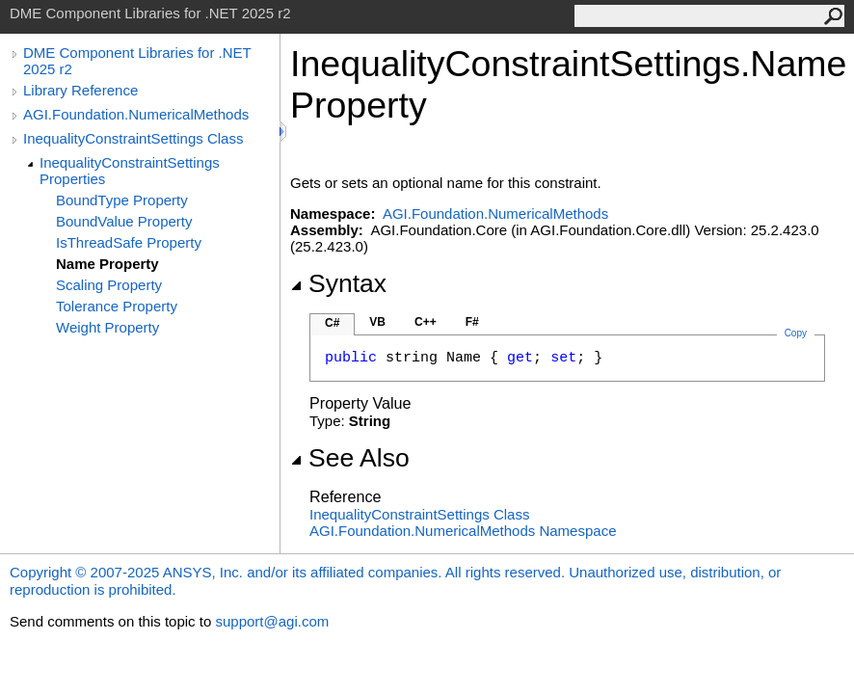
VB (377, 322)
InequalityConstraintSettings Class (133, 138)
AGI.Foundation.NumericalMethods (136, 114)
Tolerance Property (116, 306)
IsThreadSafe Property (128, 242)
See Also (350, 457)
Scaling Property (109, 285)
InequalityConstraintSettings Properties (130, 170)
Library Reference (80, 90)
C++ (425, 322)
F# (472, 322)
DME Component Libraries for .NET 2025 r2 (137, 60)
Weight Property (107, 327)
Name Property (107, 263)
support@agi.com (272, 621)
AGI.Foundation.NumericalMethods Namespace (463, 530)
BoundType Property (122, 200)
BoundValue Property (124, 221)
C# (332, 323)
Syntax (338, 283)
